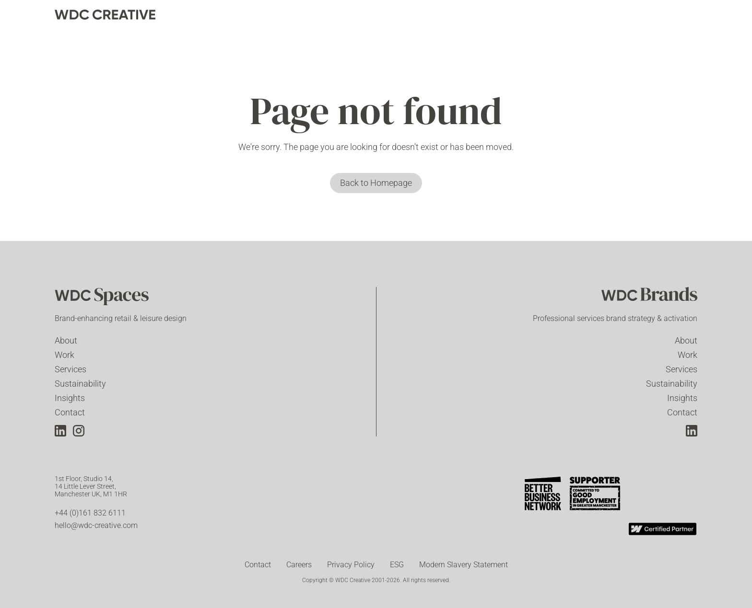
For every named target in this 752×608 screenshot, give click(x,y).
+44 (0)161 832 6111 (90, 512)
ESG (397, 564)
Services (70, 369)
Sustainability (80, 384)
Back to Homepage (376, 183)
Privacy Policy (351, 564)
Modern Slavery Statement (463, 564)
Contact (70, 412)
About (66, 340)
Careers (299, 564)
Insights (70, 398)
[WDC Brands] (649, 297)
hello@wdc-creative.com (96, 525)
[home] (105, 15)
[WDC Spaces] (103, 297)
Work (64, 355)
